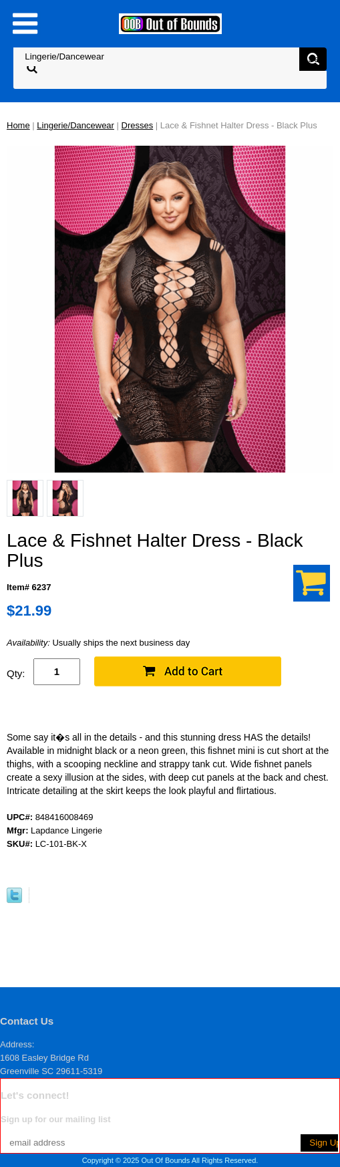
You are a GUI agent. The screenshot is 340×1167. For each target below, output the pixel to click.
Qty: (16, 673)
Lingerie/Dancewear (75, 125)
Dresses (138, 125)
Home (18, 125)
